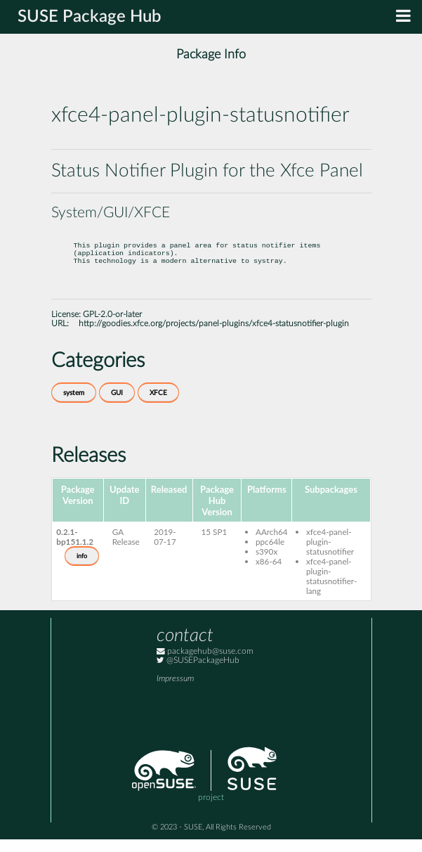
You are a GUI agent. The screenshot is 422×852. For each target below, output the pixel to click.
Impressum (175, 691)
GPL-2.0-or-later (112, 327)
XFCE (158, 405)
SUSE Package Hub (89, 16)
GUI (117, 405)
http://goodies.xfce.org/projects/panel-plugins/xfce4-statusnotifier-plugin (214, 336)
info (82, 568)
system (73, 405)
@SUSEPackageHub (198, 673)
